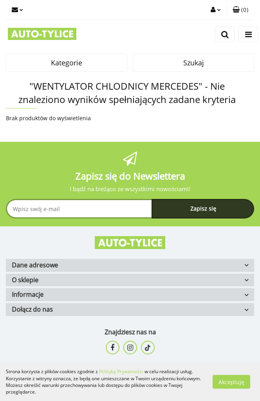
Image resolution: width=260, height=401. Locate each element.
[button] (240, 10)
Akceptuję (231, 381)
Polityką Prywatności (121, 371)
